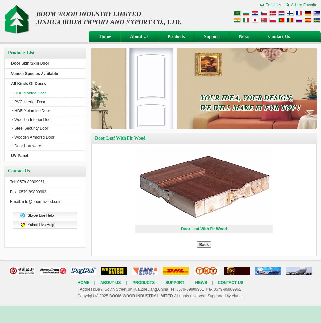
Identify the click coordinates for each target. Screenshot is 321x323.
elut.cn (237, 296)
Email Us (273, 5)
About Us (139, 36)
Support (212, 36)
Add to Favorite (304, 5)
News (244, 36)
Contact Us (279, 36)
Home (105, 36)
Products (176, 36)
